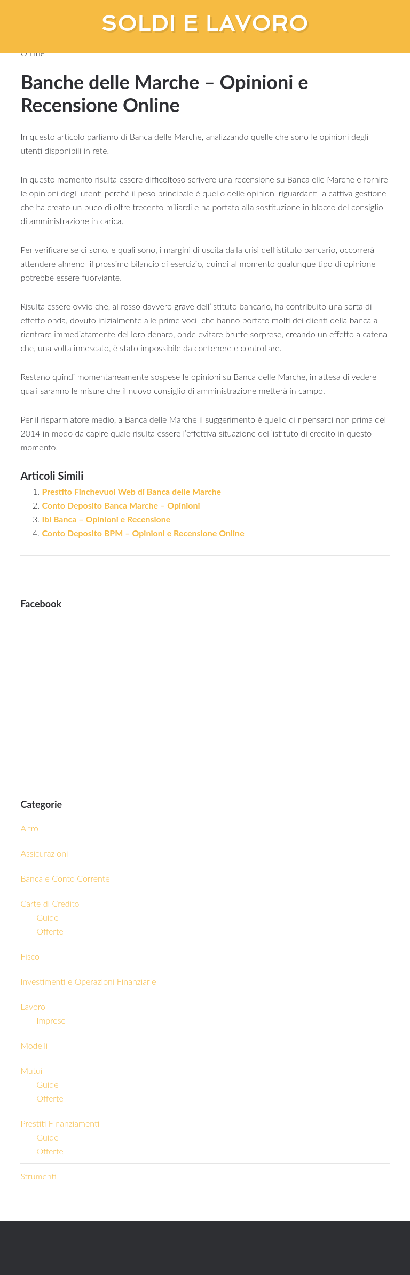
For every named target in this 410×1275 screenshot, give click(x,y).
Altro (29, 828)
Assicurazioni (44, 853)
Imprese (50, 1020)
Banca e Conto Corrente (64, 878)
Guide (47, 917)
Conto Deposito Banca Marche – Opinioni (121, 505)
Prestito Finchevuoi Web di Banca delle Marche (131, 491)
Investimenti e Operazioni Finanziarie (88, 981)
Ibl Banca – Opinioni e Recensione (106, 519)
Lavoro (32, 1006)
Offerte (49, 931)
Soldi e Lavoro (205, 23)
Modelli (34, 1045)
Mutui (31, 1070)
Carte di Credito (49, 903)
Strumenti (38, 1176)
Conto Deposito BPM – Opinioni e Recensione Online (143, 533)
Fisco (30, 956)
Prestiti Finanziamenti (59, 1123)
